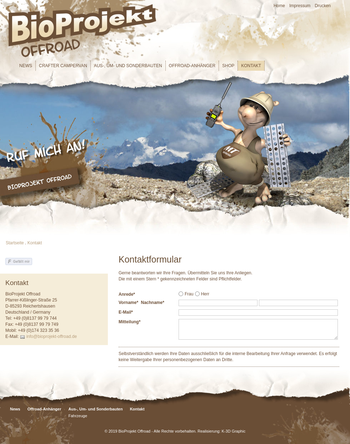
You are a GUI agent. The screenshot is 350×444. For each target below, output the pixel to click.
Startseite (15, 242)
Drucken (323, 5)
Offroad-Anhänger (192, 65)
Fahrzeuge (77, 416)
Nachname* (152, 302)
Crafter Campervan (63, 65)
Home (279, 5)
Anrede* (127, 294)
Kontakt (251, 65)
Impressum (299, 5)
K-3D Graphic (234, 431)
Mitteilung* (129, 321)
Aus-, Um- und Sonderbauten (128, 65)
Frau (189, 293)
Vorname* (128, 302)
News (25, 65)
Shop (228, 65)
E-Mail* (126, 312)
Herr (205, 293)
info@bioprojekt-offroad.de (51, 336)
